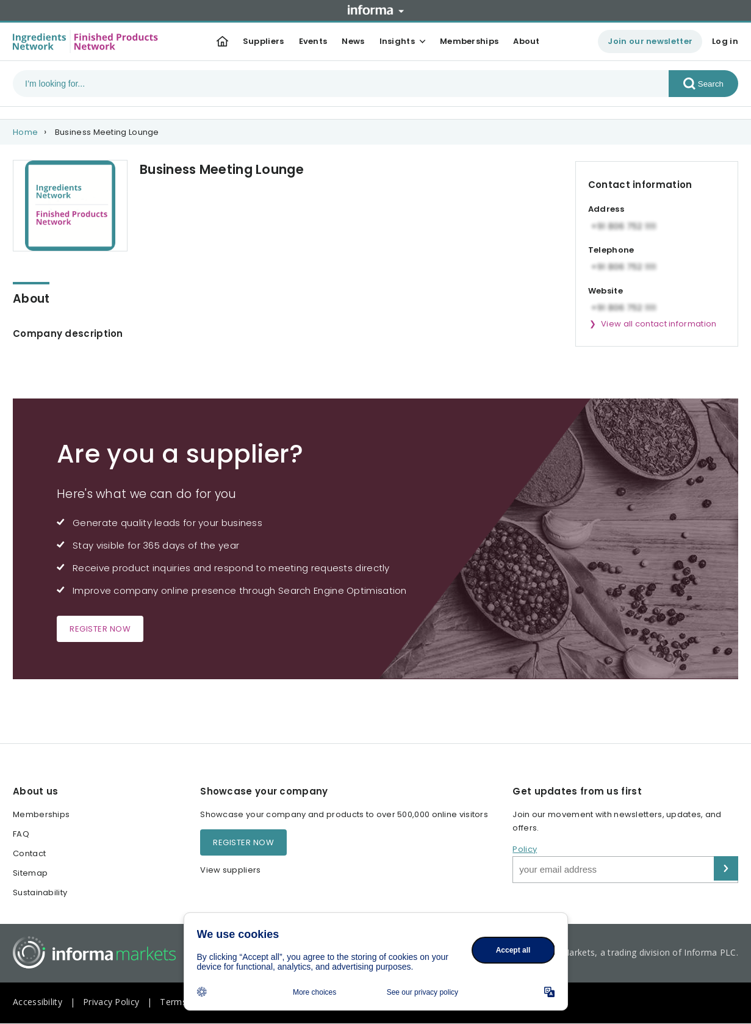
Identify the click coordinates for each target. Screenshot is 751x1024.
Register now (100, 629)
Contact (29, 853)
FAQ (21, 834)
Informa (376, 10)
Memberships (469, 41)
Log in (725, 41)
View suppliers (230, 870)
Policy (524, 849)
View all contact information (658, 324)
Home (25, 132)
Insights (397, 41)
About (526, 41)
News (353, 41)
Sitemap (30, 873)
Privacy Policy (111, 1002)
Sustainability (40, 892)
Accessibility (37, 1002)
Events (313, 41)
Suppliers (263, 41)
